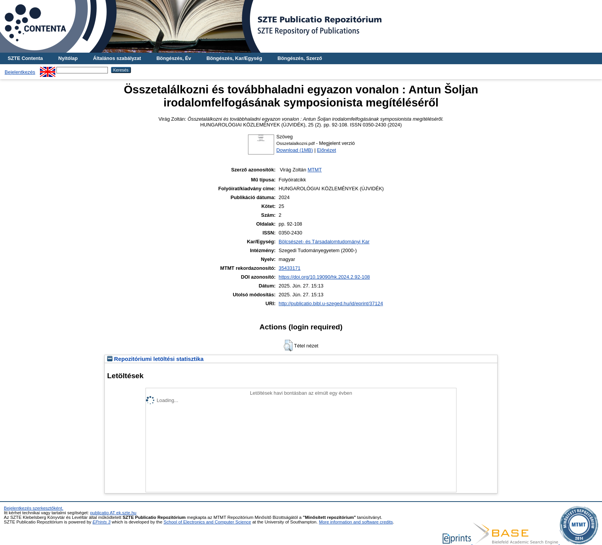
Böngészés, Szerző (300, 58)
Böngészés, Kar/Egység (234, 58)
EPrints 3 (102, 522)
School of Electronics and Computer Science (207, 522)
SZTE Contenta (25, 58)
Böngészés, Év (173, 58)
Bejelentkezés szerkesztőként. (33, 508)
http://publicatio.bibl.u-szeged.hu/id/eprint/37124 (331, 303)
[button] (288, 345)
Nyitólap (68, 58)
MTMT (315, 170)
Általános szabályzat (117, 58)
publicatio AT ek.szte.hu (113, 512)
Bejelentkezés (20, 72)
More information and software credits (356, 522)
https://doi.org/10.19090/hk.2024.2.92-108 (324, 277)
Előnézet (326, 150)
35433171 (290, 268)
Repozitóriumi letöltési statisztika (155, 359)
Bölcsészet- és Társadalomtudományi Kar (324, 241)
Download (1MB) (294, 150)
